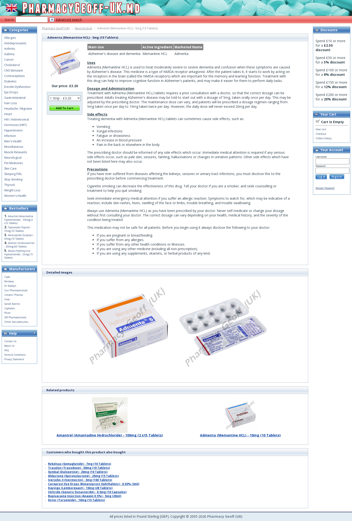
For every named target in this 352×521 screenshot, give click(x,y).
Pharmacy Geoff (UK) (56, 28)
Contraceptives (14, 76)
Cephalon (9, 308)
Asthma (9, 54)
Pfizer (7, 312)
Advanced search (69, 19)
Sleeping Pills (13, 174)
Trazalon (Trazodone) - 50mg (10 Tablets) (79, 468)
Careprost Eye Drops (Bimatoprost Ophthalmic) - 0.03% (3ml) (93, 484)
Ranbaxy (9, 281)
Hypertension (13, 130)
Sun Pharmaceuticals (15, 290)
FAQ (6, 350)
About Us (9, 345)
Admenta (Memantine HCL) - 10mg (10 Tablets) (240, 433)
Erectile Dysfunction (17, 87)
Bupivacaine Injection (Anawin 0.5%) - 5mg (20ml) (84, 496)
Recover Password (325, 188)
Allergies (10, 38)
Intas (7, 299)
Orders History (324, 138)
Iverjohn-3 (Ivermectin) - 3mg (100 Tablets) (80, 480)
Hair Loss (10, 103)
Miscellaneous (13, 147)
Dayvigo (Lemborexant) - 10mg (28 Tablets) (80, 488)
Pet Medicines (13, 163)
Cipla (7, 276)
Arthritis (9, 49)
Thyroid (9, 185)
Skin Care (10, 168)
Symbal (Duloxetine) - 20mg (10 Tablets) (77, 472)
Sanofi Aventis (12, 303)
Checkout (321, 133)
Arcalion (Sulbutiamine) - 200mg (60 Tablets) (19, 244)
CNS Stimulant (13, 70)
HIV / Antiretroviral (16, 119)
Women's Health (15, 196)
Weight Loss (12, 190)
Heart (8, 114)
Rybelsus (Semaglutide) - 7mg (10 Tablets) (79, 464)
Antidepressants (15, 43)
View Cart (321, 129)
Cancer (9, 60)
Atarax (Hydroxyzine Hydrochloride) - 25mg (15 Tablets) (18, 254)
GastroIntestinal (15, 98)
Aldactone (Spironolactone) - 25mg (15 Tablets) (83, 476)
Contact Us (10, 341)
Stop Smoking (13, 179)
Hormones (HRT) (15, 125)
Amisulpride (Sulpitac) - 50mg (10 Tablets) (19, 237)
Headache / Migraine (18, 109)
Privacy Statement (14, 359)
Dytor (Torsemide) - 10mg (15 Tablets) (76, 500)
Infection (10, 136)
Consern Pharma (13, 294)
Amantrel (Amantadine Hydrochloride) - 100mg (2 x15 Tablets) (110, 433)
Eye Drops (11, 92)
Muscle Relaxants (15, 152)
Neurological (83, 28)
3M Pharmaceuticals (15, 317)
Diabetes (10, 81)
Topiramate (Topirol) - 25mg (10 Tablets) (17, 229)
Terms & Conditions (15, 354)
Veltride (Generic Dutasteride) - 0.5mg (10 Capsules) (87, 492)
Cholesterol (12, 65)
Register (337, 176)
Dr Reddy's (10, 285)
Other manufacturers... (17, 321)
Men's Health (13, 141)
